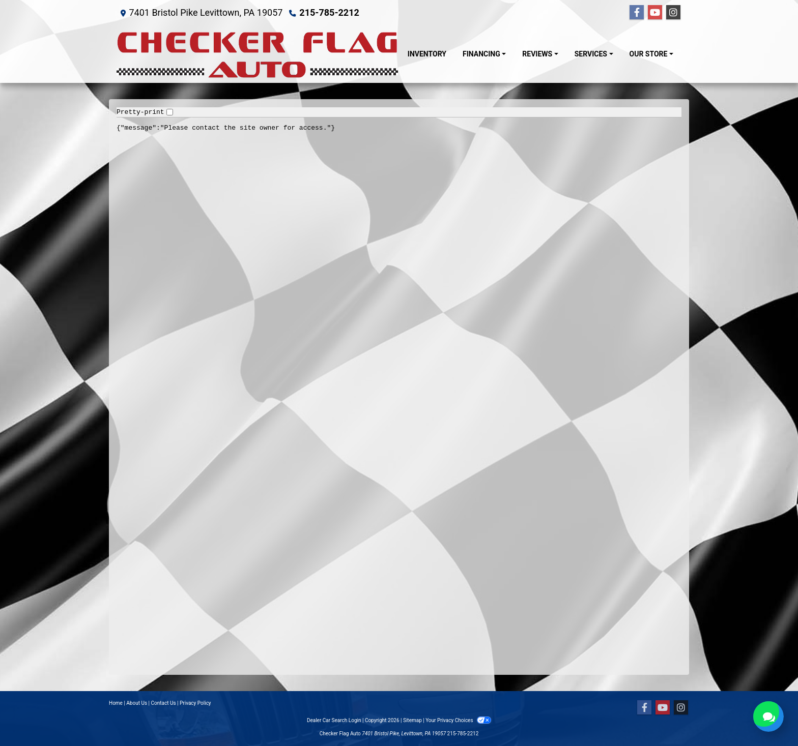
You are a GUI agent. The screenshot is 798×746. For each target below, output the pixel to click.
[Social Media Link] (673, 12)
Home (116, 703)
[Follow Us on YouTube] (655, 12)
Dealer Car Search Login (334, 720)
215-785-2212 (329, 12)
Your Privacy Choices (458, 720)
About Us (136, 703)
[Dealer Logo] (258, 54)
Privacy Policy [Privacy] (195, 703)
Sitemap (412, 720)
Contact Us (163, 703)
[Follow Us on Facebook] (637, 12)
